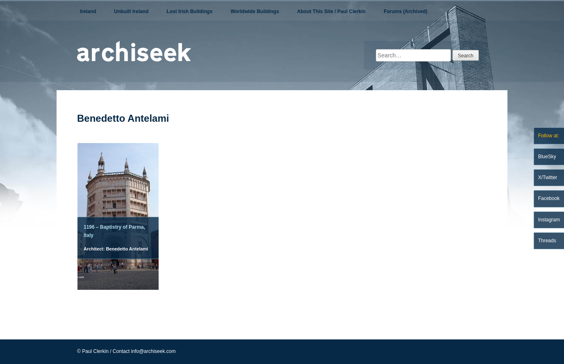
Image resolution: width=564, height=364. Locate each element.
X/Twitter (547, 177)
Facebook (549, 198)
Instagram (549, 220)
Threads (547, 240)
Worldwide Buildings (254, 11)
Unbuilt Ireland (131, 11)
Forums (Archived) (406, 11)
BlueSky (547, 156)
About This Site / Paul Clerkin (331, 11)
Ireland (88, 11)
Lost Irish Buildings (189, 11)
